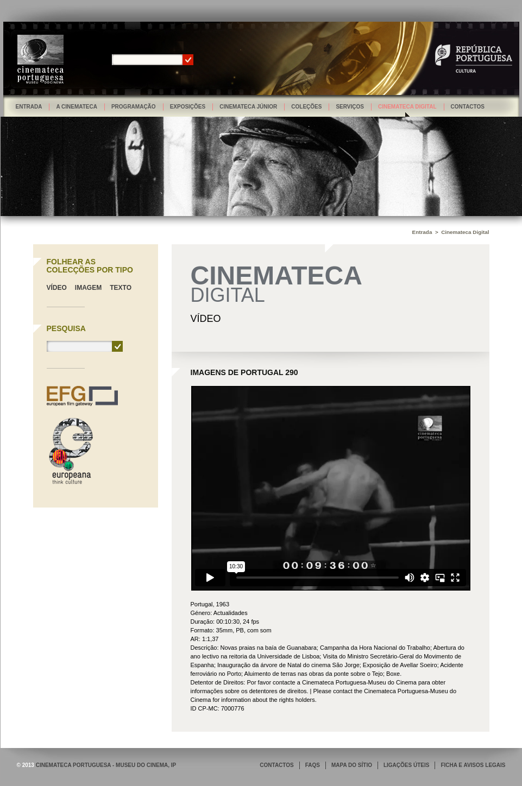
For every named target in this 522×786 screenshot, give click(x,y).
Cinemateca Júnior (248, 107)
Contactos (468, 107)
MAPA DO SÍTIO (351, 765)
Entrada (29, 107)
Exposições (188, 107)
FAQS (312, 765)
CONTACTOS (276, 765)
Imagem (88, 287)
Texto (120, 287)
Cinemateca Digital (407, 107)
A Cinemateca (76, 107)
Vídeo (57, 287)
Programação (133, 107)
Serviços (350, 107)
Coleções (306, 107)
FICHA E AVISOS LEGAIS (473, 765)
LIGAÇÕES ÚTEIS (406, 765)
